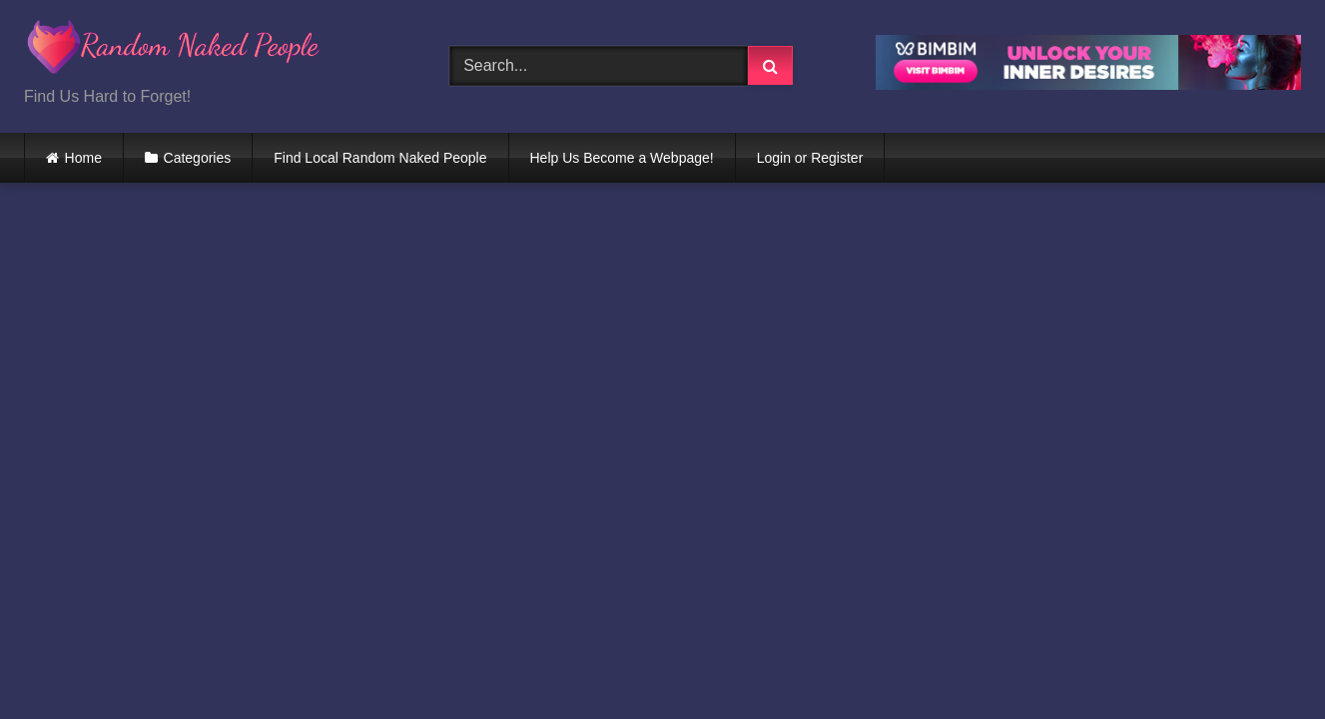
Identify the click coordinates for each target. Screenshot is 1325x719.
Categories (198, 158)
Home (83, 158)
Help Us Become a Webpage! (622, 158)
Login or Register (810, 158)
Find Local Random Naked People (380, 158)
